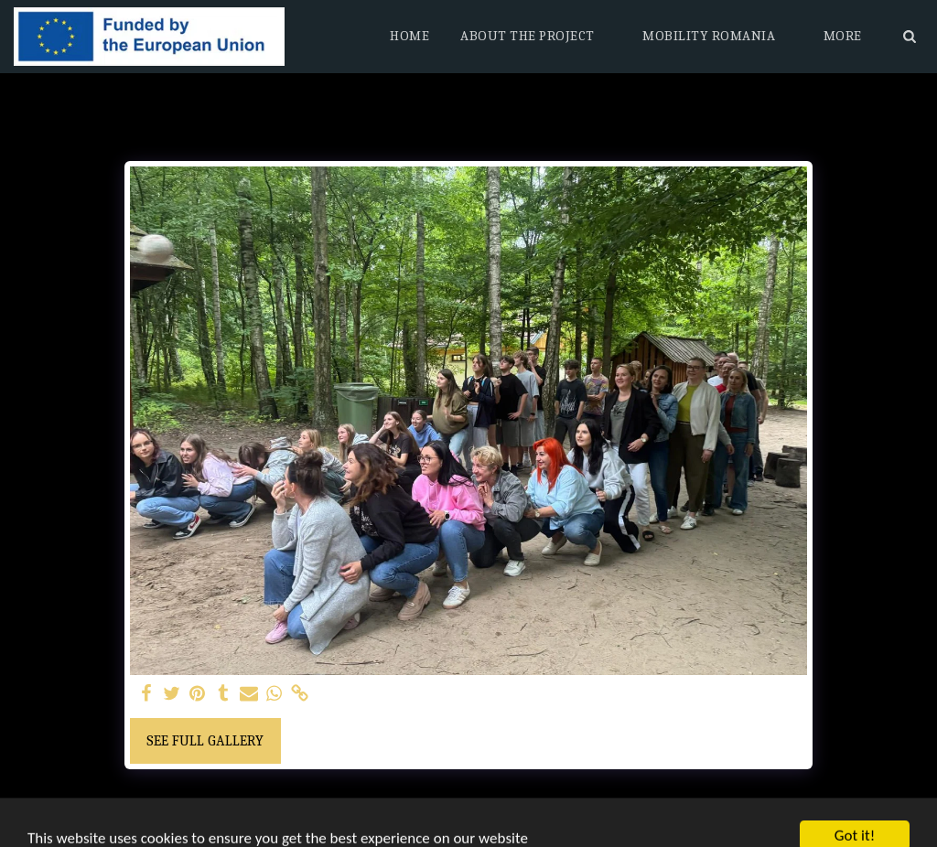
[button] (536, 36)
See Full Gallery (205, 741)
